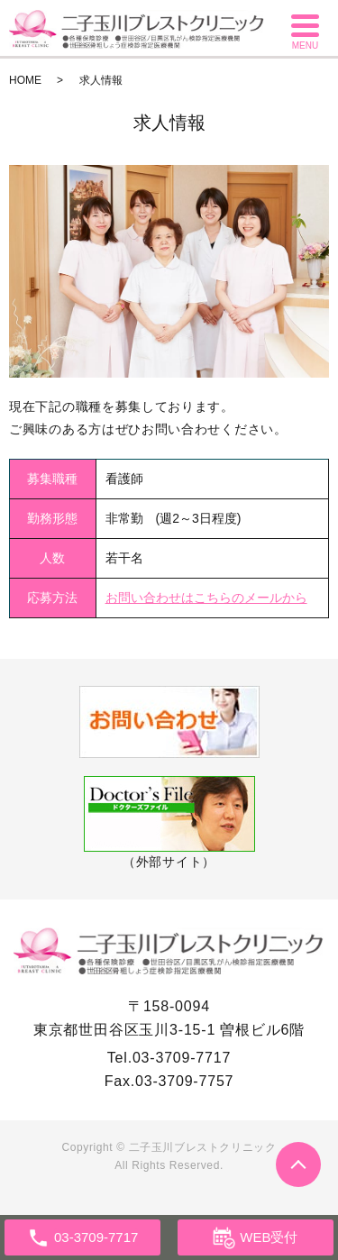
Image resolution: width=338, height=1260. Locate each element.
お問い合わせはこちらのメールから (206, 597)
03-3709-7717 (181, 1057)
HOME (25, 80)
